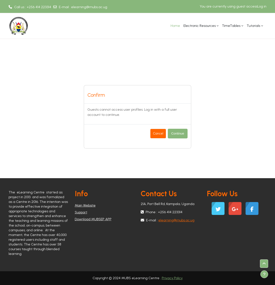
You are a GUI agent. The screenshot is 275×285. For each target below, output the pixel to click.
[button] (264, 263)
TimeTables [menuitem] (231, 26)
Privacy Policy (172, 278)
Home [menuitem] (175, 26)
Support (81, 212)
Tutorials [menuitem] (253, 26)
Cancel (158, 133)
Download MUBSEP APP (93, 219)
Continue (177, 133)
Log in (261, 6)
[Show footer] (264, 274)
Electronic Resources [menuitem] (199, 26)
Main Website (85, 205)
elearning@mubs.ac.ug (89, 7)
